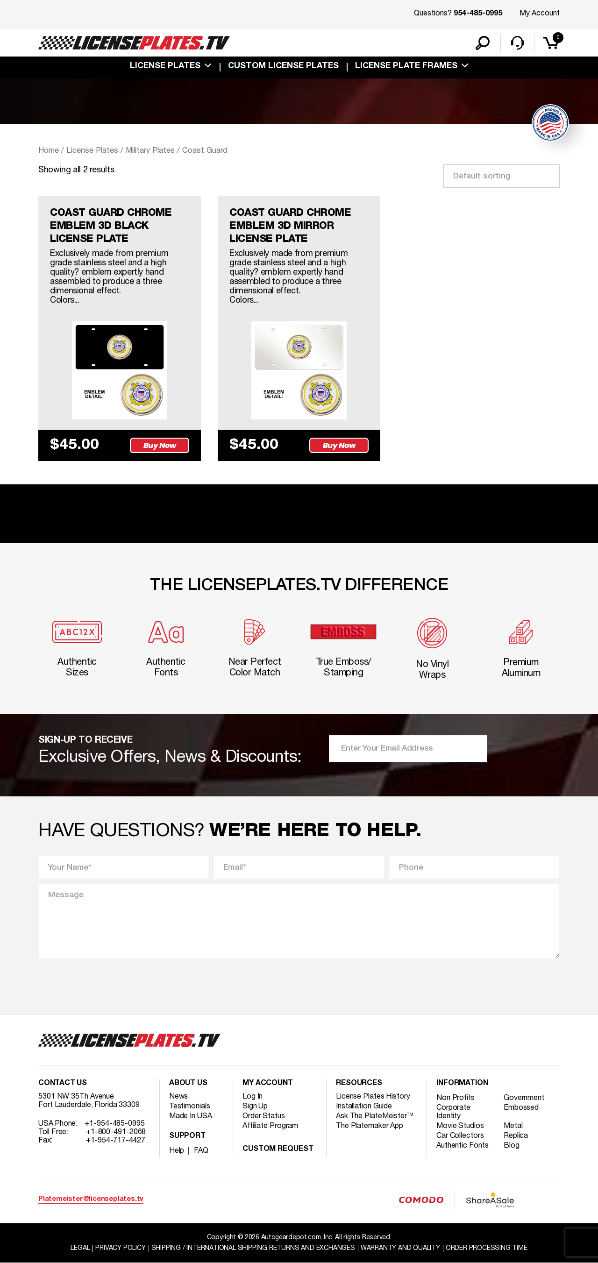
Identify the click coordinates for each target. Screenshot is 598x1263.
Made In (190, 1116)
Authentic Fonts (462, 1145)
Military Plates (150, 150)
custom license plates (283, 66)
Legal (80, 1248)
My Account (540, 13)
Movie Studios (460, 1126)
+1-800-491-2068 (116, 1132)
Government (524, 1098)
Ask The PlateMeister (374, 1116)
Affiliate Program (270, 1126)
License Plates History (373, 1096)
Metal (513, 1126)
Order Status (263, 1116)
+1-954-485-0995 (115, 1124)
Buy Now (159, 445)
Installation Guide (364, 1106)
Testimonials (189, 1106)
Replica (516, 1136)
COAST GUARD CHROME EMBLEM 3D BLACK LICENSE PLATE (110, 226)
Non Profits (455, 1098)
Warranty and (400, 1248)
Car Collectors (460, 1136)
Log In (252, 1096)
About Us (188, 1083)
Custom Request (277, 1149)
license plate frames (406, 66)
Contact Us (62, 1083)
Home (48, 150)
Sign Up (255, 1106)
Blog (512, 1145)
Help (177, 1151)
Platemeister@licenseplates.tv (90, 1199)
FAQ (201, 1151)
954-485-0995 (478, 14)
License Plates (165, 66)
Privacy (120, 1248)
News (178, 1096)
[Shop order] (501, 176)
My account (267, 1083)
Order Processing (486, 1248)
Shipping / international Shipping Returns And (253, 1248)
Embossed (521, 1108)
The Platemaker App (369, 1126)
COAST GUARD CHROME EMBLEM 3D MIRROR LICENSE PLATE (290, 226)
